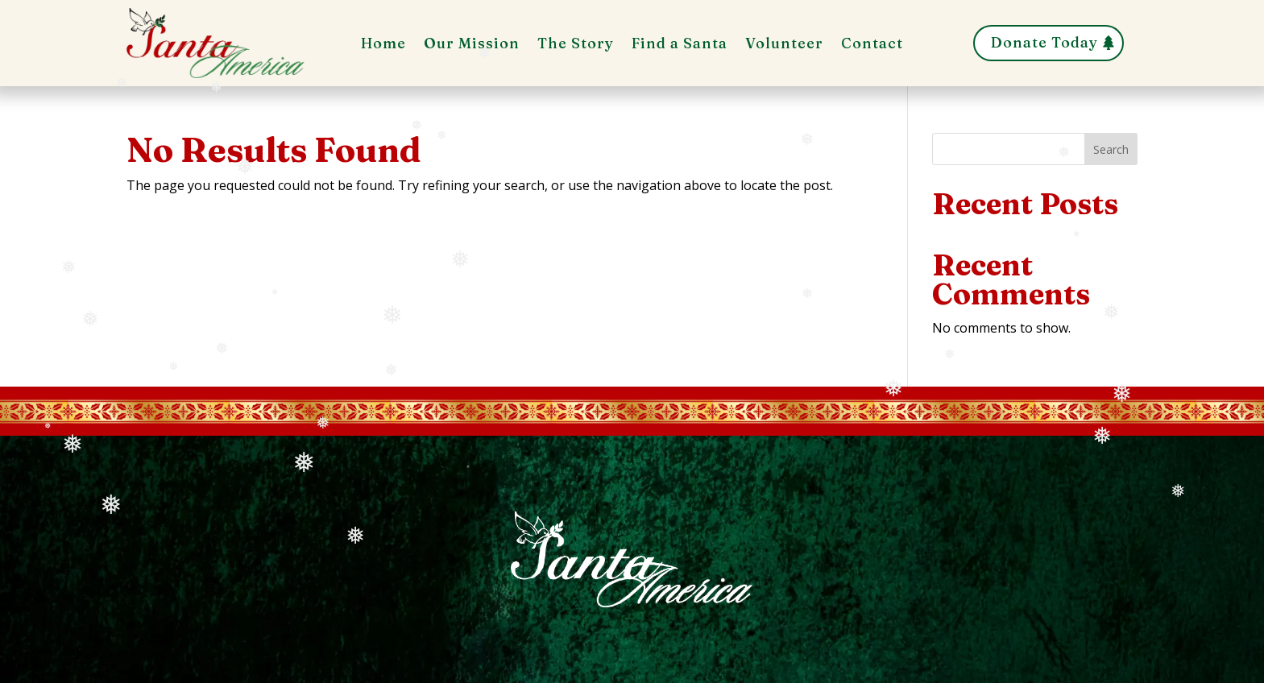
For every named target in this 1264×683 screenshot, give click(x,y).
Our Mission (472, 45)
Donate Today (1044, 42)
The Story (575, 45)
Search (1111, 149)
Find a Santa (679, 45)
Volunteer (784, 45)
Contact (872, 45)
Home (383, 45)
